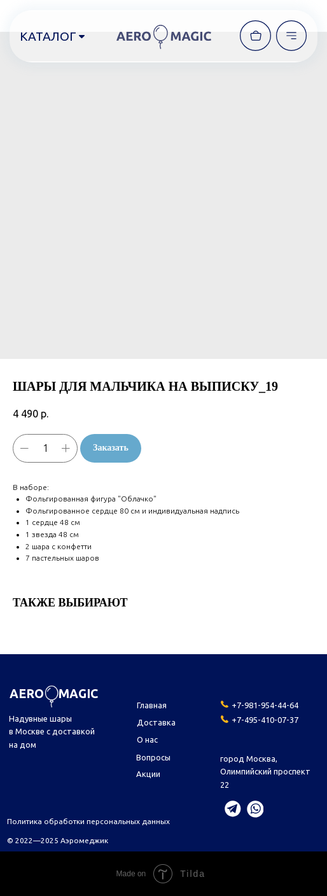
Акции (148, 773)
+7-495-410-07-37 (265, 719)
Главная (152, 705)
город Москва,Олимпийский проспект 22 (265, 771)
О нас (147, 739)
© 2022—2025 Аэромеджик (57, 840)
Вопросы (153, 757)
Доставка (156, 722)
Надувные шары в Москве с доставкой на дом (52, 731)
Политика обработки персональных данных (88, 821)
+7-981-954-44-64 (265, 705)
